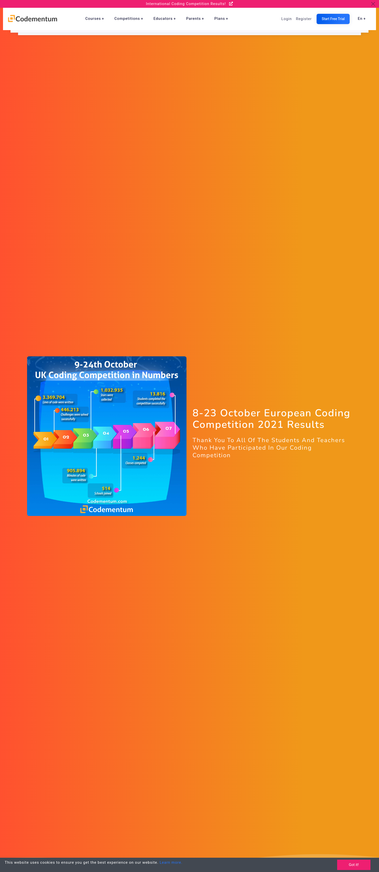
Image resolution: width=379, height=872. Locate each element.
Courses (93, 18)
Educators (162, 18)
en (360, 18)
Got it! (354, 864)
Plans (219, 18)
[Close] (373, 4)
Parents (193, 18)
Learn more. (171, 862)
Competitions (127, 18)
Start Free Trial (333, 19)
